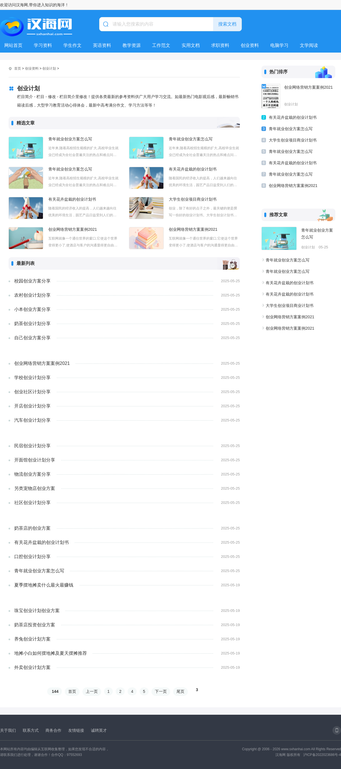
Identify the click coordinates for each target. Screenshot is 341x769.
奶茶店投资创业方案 (34, 624)
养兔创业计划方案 (32, 639)
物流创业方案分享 (32, 474)
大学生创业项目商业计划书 (193, 199)
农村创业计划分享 (32, 295)
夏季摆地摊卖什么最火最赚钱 (43, 585)
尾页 (180, 691)
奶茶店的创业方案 (32, 528)
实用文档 (191, 45)
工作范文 (161, 45)
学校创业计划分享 (32, 377)
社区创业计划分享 (32, 502)
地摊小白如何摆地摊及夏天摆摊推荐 (50, 653)
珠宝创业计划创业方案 (37, 610)
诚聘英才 (99, 730)
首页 (17, 68)
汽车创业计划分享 (32, 420)
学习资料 (43, 45)
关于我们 (8, 730)
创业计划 (49, 68)
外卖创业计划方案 (32, 667)
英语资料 (102, 45)
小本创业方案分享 (32, 309)
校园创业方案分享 (32, 280)
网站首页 (13, 45)
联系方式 (31, 730)
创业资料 (250, 45)
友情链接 (76, 730)
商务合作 (53, 730)
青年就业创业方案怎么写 (70, 139)
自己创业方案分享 (32, 337)
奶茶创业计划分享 (32, 323)
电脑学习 (279, 45)
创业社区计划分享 (32, 391)
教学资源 (131, 45)
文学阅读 (309, 45)
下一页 (161, 691)
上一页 (92, 691)
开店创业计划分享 (32, 406)
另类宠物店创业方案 (34, 488)
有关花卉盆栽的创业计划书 (193, 169)
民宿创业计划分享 (32, 445)
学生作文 (72, 45)
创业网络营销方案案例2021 (72, 229)
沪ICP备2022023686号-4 (322, 755)
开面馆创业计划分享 (34, 460)
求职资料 (220, 45)
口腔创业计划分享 (32, 556)
